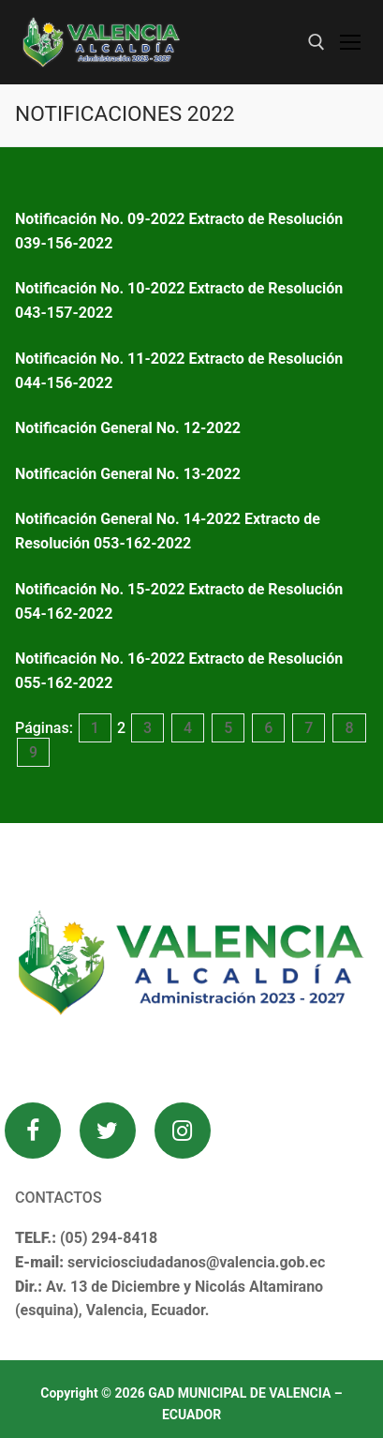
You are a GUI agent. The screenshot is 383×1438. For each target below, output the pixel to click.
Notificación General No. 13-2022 (131, 474)
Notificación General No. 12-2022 (128, 428)
